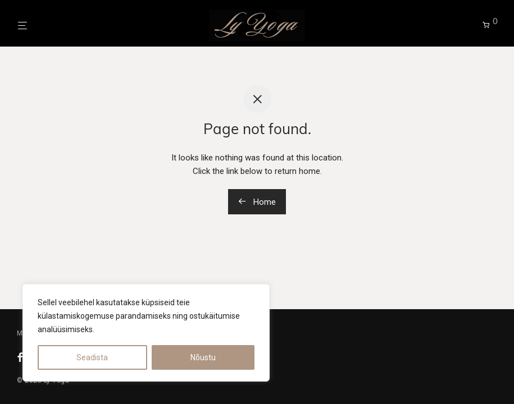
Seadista (92, 357)
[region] (146, 333)
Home (257, 202)
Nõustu (203, 357)
